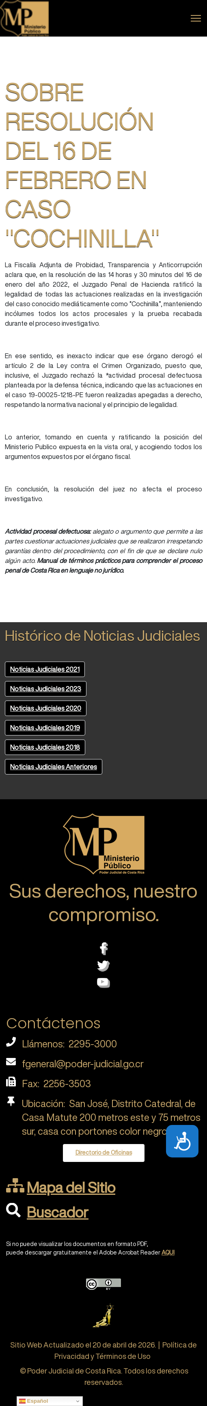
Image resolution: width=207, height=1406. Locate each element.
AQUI (168, 1252)
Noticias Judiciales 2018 (45, 747)
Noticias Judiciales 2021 (45, 669)
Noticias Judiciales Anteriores (53, 767)
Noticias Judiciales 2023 (45, 689)
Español (33, 1401)
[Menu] (196, 18)
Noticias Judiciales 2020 (45, 708)
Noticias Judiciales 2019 (45, 728)
